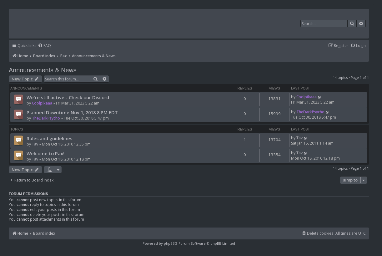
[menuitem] (44, 46)
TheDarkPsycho (46, 118)
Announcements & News (43, 70)
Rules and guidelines (49, 138)
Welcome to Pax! (45, 153)
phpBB (169, 243)
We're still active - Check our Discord (68, 97)
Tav (35, 144)
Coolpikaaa (42, 103)
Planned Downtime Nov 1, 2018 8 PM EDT (72, 112)
